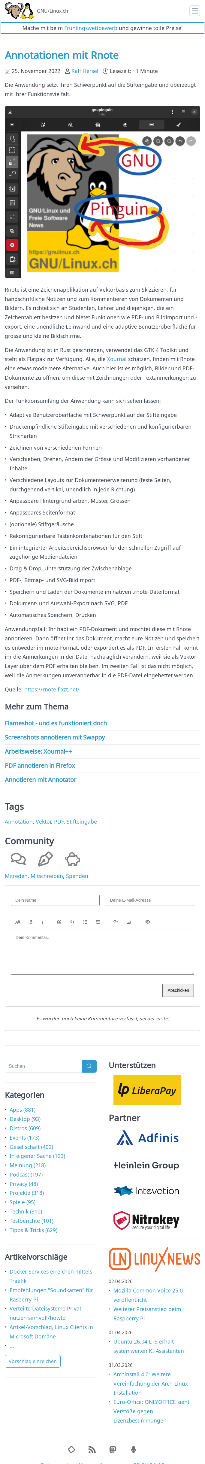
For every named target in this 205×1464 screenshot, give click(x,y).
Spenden (77, 863)
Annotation (19, 808)
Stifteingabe (82, 808)
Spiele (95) (22, 1189)
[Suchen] (43, 1053)
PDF (59, 808)
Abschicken (178, 977)
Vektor (43, 808)
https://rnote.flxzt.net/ (52, 676)
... (12, 1332)
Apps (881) (22, 1097)
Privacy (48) (24, 1170)
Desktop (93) (25, 1106)
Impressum (114, 1452)
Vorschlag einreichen (33, 1348)
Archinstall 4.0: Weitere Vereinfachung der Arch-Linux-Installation (151, 1371)
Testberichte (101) (31, 1207)
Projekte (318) (27, 1180)
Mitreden (16, 863)
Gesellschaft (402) (31, 1133)
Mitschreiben (47, 863)
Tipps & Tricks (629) (33, 1217)
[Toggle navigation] (194, 10)
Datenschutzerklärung (68, 1452)
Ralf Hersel (84, 58)
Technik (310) (26, 1198)
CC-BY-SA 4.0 (149, 1452)
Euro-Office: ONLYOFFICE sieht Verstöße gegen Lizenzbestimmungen (151, 1398)
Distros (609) (25, 1115)
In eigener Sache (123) (37, 1143)
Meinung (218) (28, 1152)
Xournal (117, 346)
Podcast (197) (26, 1161)
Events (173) (24, 1124)
